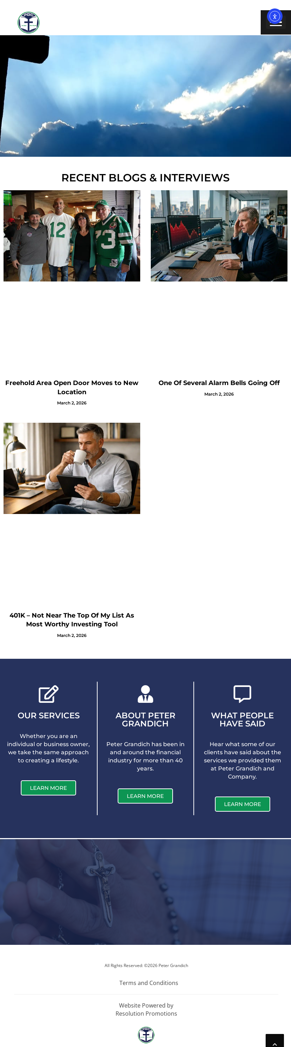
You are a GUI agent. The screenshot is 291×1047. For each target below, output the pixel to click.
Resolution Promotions (146, 1013)
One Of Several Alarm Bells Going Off (219, 383)
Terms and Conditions (148, 983)
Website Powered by (146, 1005)
